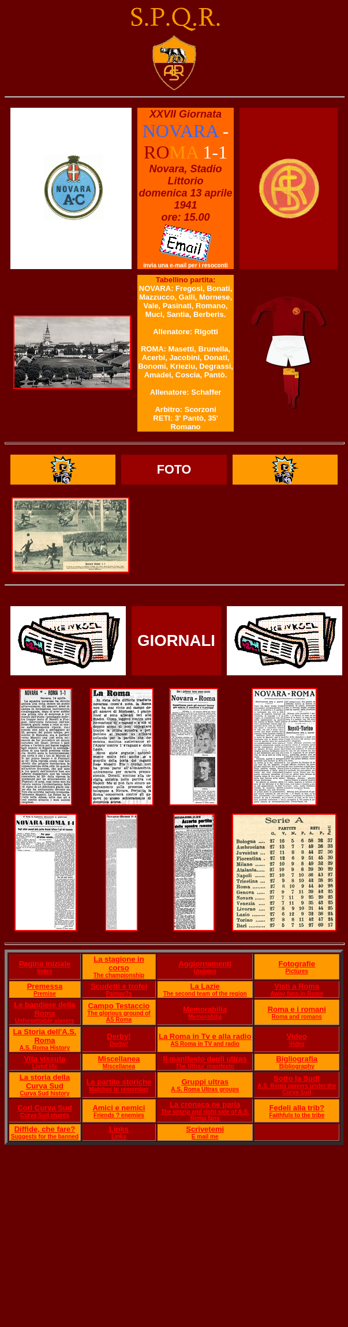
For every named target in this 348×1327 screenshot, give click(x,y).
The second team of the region (205, 993)
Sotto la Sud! (297, 1078)
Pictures (296, 971)
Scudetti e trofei (119, 986)
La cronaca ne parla (205, 1104)
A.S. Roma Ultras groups (205, 1089)
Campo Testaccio (119, 1005)
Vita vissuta (44, 1058)
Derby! (118, 1036)
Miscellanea (119, 1058)
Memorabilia (205, 1009)
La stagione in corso (118, 963)
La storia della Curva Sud (45, 1081)
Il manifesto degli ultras (205, 1058)
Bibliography (297, 1066)
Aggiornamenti (204, 963)
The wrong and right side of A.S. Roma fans (205, 1115)
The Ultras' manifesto (205, 1066)
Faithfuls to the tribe (296, 1115)
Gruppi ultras (205, 1082)
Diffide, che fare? (44, 1129)
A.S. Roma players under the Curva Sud (296, 1089)
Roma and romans (297, 1017)
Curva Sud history (44, 1093)
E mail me (205, 1136)
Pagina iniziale (45, 963)
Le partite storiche (119, 1082)
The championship (118, 975)
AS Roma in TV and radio (204, 1044)
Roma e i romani (297, 1009)
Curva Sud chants (44, 1115)
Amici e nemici (118, 1107)
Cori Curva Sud (44, 1107)
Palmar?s (119, 993)
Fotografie (296, 963)
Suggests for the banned (44, 1136)
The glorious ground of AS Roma (118, 1016)
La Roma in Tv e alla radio (205, 1036)
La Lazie (205, 986)
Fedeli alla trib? (297, 1107)
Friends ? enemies (118, 1115)
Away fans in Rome (296, 993)
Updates (204, 971)
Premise (44, 993)
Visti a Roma (296, 986)
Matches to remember (118, 1089)
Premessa (44, 986)
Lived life (44, 1066)
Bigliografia (296, 1058)
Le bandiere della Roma (44, 1009)
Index (44, 971)
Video (297, 1036)
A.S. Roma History (45, 1048)
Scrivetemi (205, 1129)
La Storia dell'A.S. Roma (44, 1036)
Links (119, 1129)
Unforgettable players (44, 1021)
